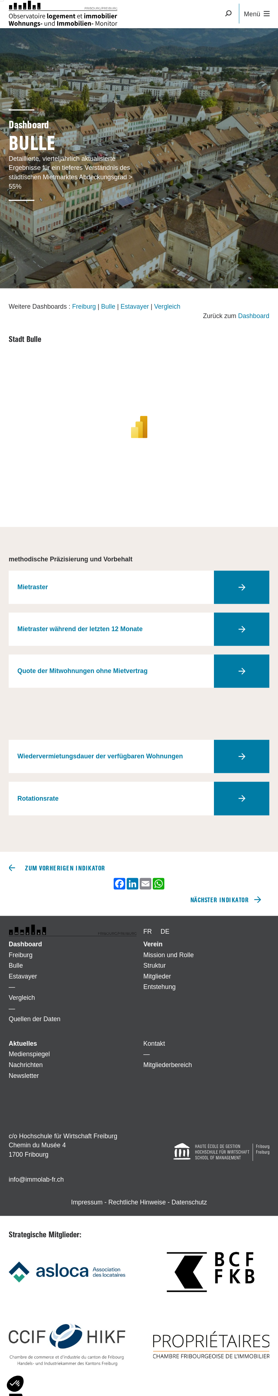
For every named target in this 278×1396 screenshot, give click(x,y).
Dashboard (253, 315)
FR (147, 931)
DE (165, 931)
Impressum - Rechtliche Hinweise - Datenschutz (139, 1202)
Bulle (108, 306)
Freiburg (84, 306)
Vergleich (167, 306)
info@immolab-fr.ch (36, 1179)
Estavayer (135, 306)
